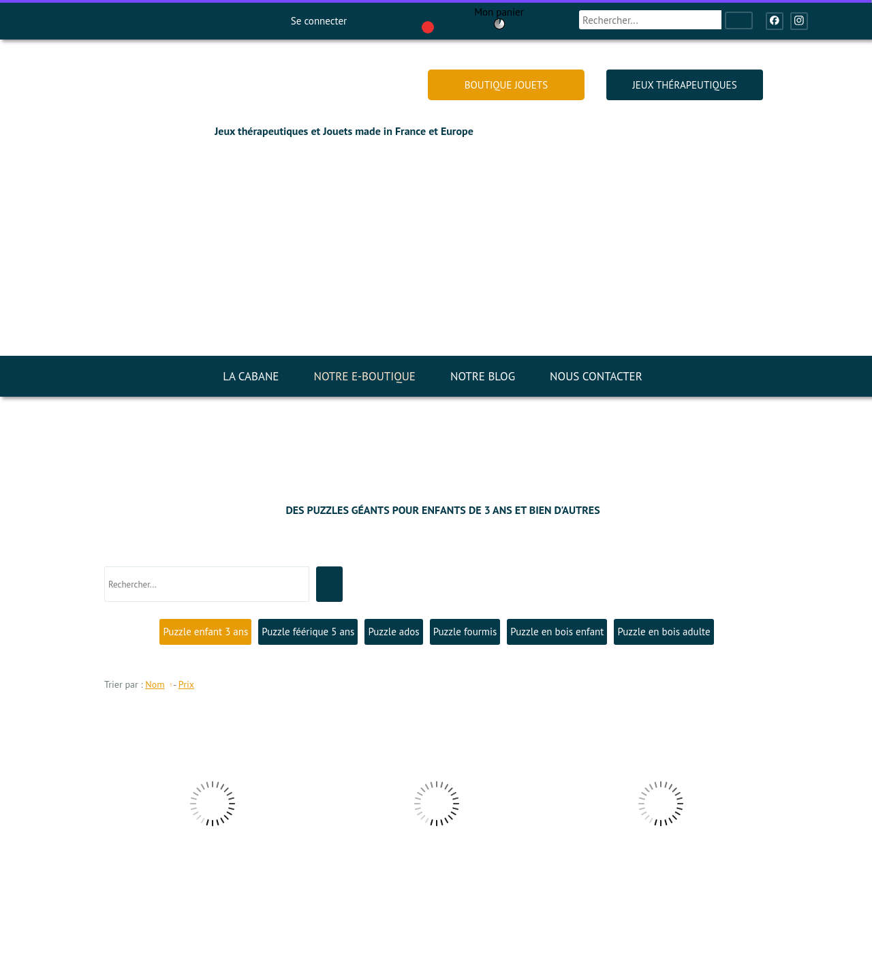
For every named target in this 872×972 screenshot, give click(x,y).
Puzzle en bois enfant (557, 631)
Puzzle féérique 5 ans (308, 631)
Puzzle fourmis (465, 631)
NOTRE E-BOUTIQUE (364, 376)
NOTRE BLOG (482, 376)
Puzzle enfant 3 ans (205, 631)
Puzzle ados (393, 631)
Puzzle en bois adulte (663, 631)
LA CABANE (251, 376)
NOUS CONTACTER (596, 376)
